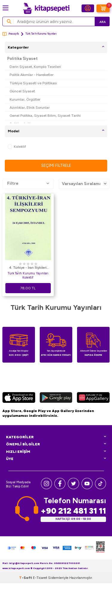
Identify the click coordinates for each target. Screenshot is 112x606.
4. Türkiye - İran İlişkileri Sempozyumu (28, 268)
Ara (102, 22)
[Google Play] (56, 398)
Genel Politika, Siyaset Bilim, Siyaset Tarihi (45, 115)
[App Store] (18, 398)
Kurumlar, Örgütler (25, 99)
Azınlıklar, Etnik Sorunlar (30, 107)
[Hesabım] (88, 8)
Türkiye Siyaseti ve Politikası (33, 83)
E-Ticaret (40, 578)
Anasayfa (10, 34)
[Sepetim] (103, 8)
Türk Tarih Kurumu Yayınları (28, 273)
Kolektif (17, 146)
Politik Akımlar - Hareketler (31, 74)
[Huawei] (93, 398)
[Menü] (5, 8)
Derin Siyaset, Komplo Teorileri (35, 66)
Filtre (28, 183)
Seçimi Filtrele (56, 165)
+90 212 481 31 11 (73, 511)
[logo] (46, 8)
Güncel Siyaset (22, 91)
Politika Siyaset (22, 58)
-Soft (26, 578)
